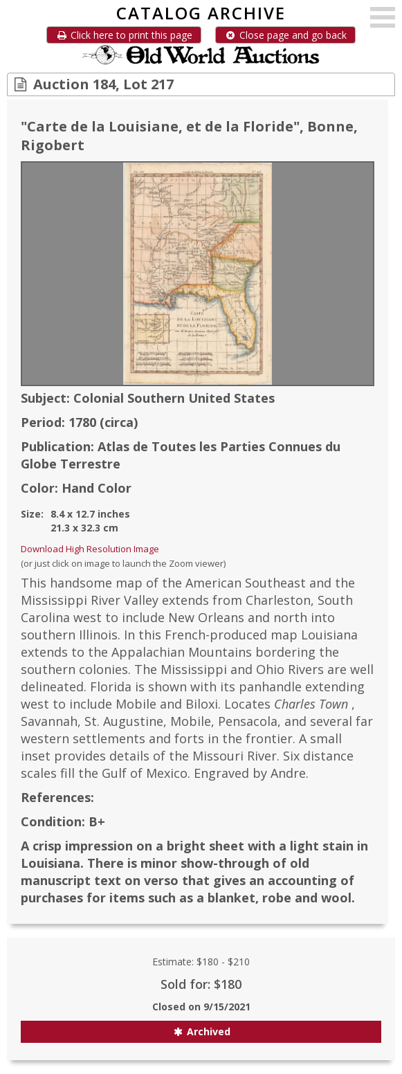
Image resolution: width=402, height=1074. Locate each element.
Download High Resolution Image (90, 549)
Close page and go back (285, 35)
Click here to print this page (123, 35)
